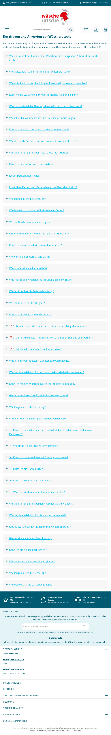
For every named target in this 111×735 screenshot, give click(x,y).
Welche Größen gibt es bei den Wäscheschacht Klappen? (41, 503)
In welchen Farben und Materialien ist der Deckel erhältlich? (43, 187)
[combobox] (42, 30)
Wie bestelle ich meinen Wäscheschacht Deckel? (36, 210)
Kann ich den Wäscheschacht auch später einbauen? (39, 129)
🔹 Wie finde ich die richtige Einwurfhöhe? (33, 445)
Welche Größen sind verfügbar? (27, 303)
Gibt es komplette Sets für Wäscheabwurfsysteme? (38, 395)
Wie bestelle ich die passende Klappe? (30, 584)
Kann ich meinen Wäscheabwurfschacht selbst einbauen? (42, 383)
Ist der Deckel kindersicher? (25, 175)
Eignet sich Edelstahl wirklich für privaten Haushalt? (39, 233)
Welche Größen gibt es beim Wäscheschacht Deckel (38, 152)
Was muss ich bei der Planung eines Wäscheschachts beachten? (45, 106)
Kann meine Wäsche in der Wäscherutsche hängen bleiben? (43, 94)
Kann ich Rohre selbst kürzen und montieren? (35, 245)
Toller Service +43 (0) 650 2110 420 (95, 3)
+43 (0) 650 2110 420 (13, 659)
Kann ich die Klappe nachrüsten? (28, 550)
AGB (69, 642)
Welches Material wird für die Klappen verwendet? (37, 515)
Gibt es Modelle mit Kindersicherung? (30, 538)
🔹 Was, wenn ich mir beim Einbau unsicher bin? (37, 492)
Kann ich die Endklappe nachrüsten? (30, 314)
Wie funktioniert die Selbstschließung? (31, 291)
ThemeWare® (76, 730)
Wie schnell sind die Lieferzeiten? (28, 268)
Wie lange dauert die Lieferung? (27, 198)
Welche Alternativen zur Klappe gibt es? (32, 561)
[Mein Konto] (96, 30)
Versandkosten (50, 728)
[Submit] (84, 626)
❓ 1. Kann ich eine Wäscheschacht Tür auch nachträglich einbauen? (48, 326)
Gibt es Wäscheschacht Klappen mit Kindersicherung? (40, 526)
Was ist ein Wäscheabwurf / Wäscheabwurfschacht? (39, 360)
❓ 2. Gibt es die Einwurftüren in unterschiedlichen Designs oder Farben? (51, 337)
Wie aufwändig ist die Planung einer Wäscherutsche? (39, 71)
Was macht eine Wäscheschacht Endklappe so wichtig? (40, 279)
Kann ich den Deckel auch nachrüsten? (31, 164)
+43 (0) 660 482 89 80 (14, 669)
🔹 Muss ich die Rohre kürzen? (27, 469)
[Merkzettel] (86, 30)
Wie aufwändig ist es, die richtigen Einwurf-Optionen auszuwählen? (48, 83)
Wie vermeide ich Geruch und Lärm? (29, 256)
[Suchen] (70, 30)
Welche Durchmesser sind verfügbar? (30, 222)
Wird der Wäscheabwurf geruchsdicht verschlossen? (39, 418)
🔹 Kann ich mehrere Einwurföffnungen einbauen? (38, 457)
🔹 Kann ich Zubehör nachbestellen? (30, 480)
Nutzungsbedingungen (85, 632)
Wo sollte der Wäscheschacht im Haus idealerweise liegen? (42, 118)
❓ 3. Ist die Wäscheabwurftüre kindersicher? (35, 349)
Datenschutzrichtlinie (66, 632)
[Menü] (7, 30)
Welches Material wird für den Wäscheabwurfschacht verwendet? (46, 372)
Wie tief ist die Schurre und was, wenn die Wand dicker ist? (43, 141)
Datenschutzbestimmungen (27, 642)
